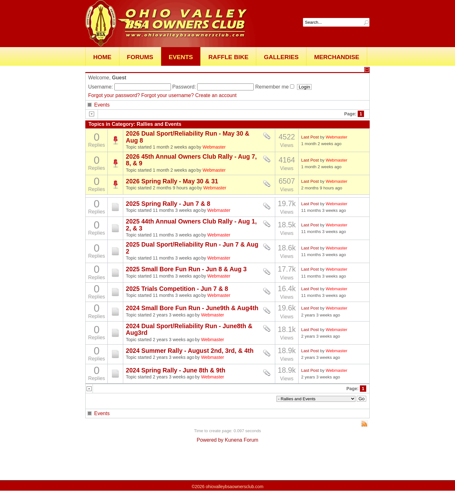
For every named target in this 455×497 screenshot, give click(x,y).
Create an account (216, 95)
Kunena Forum (241, 440)
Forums (140, 57)
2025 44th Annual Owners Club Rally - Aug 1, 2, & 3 (191, 224)
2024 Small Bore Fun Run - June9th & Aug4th (192, 307)
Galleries (281, 57)
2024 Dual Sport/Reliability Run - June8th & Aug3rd (189, 329)
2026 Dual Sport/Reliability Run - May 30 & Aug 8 (187, 137)
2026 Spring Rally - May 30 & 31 (172, 181)
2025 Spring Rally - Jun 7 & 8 (168, 203)
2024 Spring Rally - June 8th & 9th (175, 370)
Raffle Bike (228, 57)
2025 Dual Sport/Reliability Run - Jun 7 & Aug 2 (192, 248)
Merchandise (336, 57)
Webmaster (214, 147)
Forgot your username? (167, 95)
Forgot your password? (114, 95)
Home (102, 57)
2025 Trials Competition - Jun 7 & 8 (177, 288)
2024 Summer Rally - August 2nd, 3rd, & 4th (189, 350)
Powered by (210, 440)
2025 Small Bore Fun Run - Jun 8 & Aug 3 (186, 269)
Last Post (310, 137)
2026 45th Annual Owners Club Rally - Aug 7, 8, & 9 (191, 160)
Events (181, 57)
